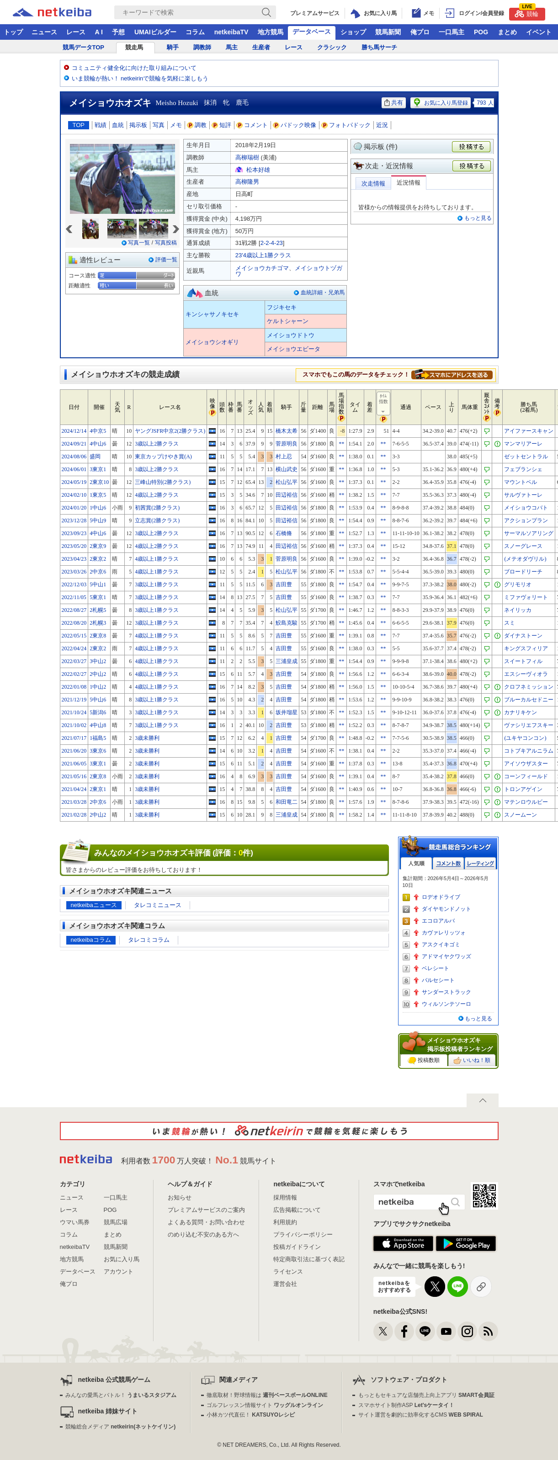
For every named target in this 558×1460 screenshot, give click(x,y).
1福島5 (98, 738)
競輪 (526, 12)
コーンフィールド (526, 776)
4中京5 (98, 431)
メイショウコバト (526, 507)
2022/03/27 (74, 661)
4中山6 (98, 444)
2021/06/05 (74, 763)
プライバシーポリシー (303, 1234)
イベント (539, 32)
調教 (197, 125)
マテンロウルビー (526, 802)
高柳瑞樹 (247, 157)
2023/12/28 (74, 520)
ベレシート (435, 968)
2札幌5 (98, 610)
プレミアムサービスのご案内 (206, 1209)
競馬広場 (116, 1222)
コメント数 (448, 863)
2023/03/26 (74, 571)
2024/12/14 (74, 431)
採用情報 (285, 1197)
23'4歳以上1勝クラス (263, 255)
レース (75, 32)
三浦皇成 (287, 661)
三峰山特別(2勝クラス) (163, 482)
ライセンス (288, 1271)
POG (481, 32)
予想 (118, 32)
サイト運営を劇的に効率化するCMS (420, 1415)
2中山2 (98, 674)
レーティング (480, 863)
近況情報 (408, 182)
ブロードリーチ (523, 571)
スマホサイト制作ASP (406, 1405)
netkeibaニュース (94, 905)
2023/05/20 (74, 546)
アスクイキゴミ (441, 944)
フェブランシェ (523, 469)
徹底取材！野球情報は (267, 1395)
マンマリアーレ (523, 444)
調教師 (202, 47)
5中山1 (98, 584)
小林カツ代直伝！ (251, 1415)
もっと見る (478, 218)
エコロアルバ (438, 921)
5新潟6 (98, 712)
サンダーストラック (446, 992)
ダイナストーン (523, 635)
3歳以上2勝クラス (157, 444)
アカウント (118, 1271)
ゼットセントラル (526, 456)
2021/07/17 (74, 738)
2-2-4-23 (271, 242)
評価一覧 (166, 259)
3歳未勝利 (147, 738)
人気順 (416, 863)
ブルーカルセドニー (528, 699)
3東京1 (98, 469)
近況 (382, 125)
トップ (13, 32)
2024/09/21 (74, 444)
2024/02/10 (74, 495)
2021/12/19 (74, 699)
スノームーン (520, 815)
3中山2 (98, 661)
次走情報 (373, 183)
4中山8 (98, 725)
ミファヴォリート (526, 597)
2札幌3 (98, 623)
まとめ (507, 32)
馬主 (232, 47)
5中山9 (98, 520)
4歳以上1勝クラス (157, 559)
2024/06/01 (74, 469)
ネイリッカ (517, 610)
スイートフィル (523, 661)
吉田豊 (284, 584)
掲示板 (138, 125)
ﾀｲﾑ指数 (384, 403)
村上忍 (284, 456)
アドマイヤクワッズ (446, 956)
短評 (221, 125)
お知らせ (179, 1197)
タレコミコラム (149, 939)
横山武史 (287, 469)
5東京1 (98, 597)
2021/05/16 (74, 776)
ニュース (44, 32)
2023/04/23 (74, 559)
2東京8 (98, 635)
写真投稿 (166, 242)
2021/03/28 (74, 802)
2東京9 (98, 546)
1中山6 (98, 507)
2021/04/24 (74, 789)
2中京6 (98, 571)
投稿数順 (424, 1060)
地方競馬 (270, 32)
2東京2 (98, 559)
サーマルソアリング (528, 533)
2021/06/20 (74, 751)
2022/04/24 (74, 648)
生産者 (261, 47)
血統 (118, 125)
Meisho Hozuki (177, 102)
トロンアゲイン (523, 789)
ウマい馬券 (75, 1222)
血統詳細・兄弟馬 (323, 292)
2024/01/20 (74, 507)
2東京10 (99, 482)
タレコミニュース (157, 905)
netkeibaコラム (91, 939)
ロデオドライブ (441, 897)
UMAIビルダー (155, 32)
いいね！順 (471, 1060)
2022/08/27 (74, 610)
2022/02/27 (74, 674)
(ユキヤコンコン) (525, 738)
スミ (509, 623)
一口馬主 (451, 32)
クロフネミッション (528, 687)
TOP (79, 125)
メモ (176, 125)
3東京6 (98, 751)
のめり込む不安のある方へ (203, 1234)
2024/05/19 (74, 482)
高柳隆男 (247, 181)
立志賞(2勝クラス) (157, 520)
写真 (159, 125)
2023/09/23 (74, 533)
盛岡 (95, 456)
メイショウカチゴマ (262, 268)
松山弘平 (287, 482)
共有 (393, 102)
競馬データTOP (84, 47)
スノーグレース (523, 546)
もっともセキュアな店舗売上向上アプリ (426, 1395)
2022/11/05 (74, 597)
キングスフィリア (526, 648)
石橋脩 (284, 533)
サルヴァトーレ (523, 495)
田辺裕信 (287, 495)
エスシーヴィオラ (526, 674)
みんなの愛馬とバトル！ (120, 1395)
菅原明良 (287, 444)
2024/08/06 (74, 456)
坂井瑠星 (287, 712)
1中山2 (98, 687)
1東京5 (98, 495)
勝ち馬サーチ (379, 47)
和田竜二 (287, 802)
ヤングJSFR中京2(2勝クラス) (170, 431)
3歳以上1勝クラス (157, 584)
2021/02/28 (74, 815)
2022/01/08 (74, 687)
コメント (252, 125)
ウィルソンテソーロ (446, 1004)
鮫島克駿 (287, 623)
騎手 (173, 47)
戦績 (100, 125)
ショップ (353, 32)
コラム (195, 32)
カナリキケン (520, 712)
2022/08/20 (74, 623)
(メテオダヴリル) (525, 559)
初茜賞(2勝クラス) (157, 507)
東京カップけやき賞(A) (163, 456)
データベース (311, 31)
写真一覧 (139, 242)
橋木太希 (287, 431)
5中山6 (98, 699)
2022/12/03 (74, 584)
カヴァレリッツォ (444, 932)
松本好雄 (258, 169)
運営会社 (285, 1283)
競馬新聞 (388, 32)
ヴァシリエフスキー (528, 725)
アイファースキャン (528, 431)
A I (99, 32)
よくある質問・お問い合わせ (206, 1222)
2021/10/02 (74, 725)
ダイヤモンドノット (446, 909)
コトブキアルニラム (528, 751)
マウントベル (520, 482)
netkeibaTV (231, 32)
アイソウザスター (526, 763)
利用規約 (285, 1222)
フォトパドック (346, 125)
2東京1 (98, 789)
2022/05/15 (74, 635)
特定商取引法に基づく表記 (309, 1259)
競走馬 (134, 47)
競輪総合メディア (120, 1426)
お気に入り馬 (121, 1259)
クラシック (332, 47)
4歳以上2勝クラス (157, 495)
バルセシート (438, 980)
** (341, 444)
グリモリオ (517, 584)
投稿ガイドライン (297, 1246)
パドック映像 (294, 125)
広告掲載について (297, 1209)
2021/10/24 (74, 712)
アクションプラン (526, 520)
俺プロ (420, 32)
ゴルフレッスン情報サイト (265, 1405)
